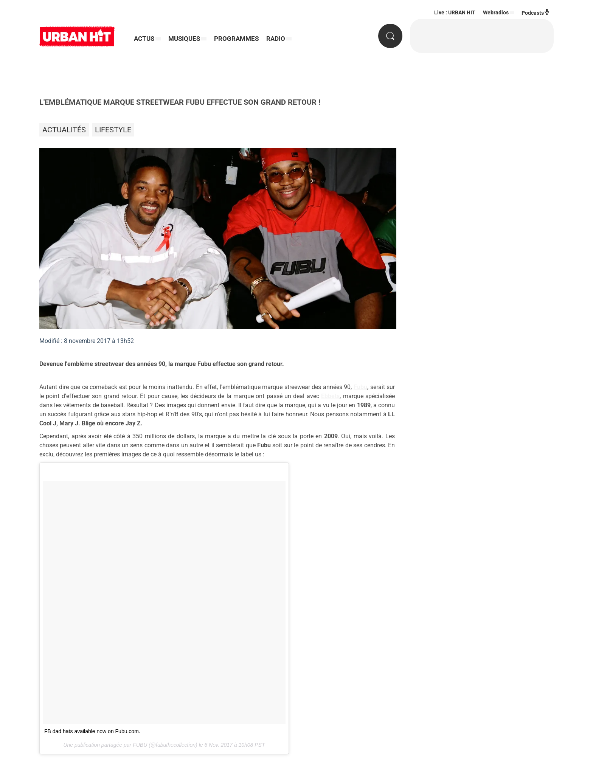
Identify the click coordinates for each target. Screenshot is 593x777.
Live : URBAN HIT (454, 12)
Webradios (496, 12)
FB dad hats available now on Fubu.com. (92, 731)
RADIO (275, 38)
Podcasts (536, 12)
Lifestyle (113, 129)
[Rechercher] (390, 36)
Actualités (64, 129)
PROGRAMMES (236, 38)
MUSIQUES (184, 38)
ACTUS (144, 38)
